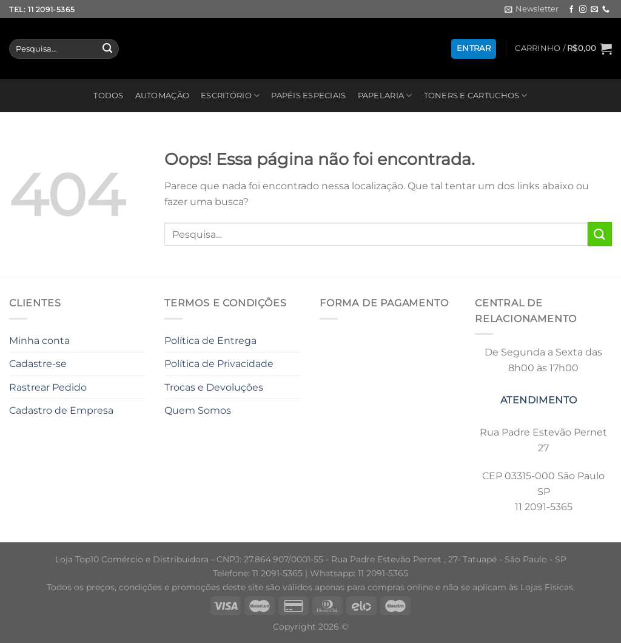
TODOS (108, 95)
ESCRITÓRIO (230, 95)
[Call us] (605, 9)
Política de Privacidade (219, 363)
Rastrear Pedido (48, 387)
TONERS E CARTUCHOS (476, 95)
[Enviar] (107, 49)
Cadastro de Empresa (61, 410)
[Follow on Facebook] (571, 9)
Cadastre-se (38, 363)
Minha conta (39, 340)
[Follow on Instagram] (582, 9)
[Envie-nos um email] (594, 9)
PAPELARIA (385, 95)
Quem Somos (197, 410)
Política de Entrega (210, 340)
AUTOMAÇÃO (162, 95)
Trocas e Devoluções (213, 387)
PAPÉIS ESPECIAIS (308, 95)
